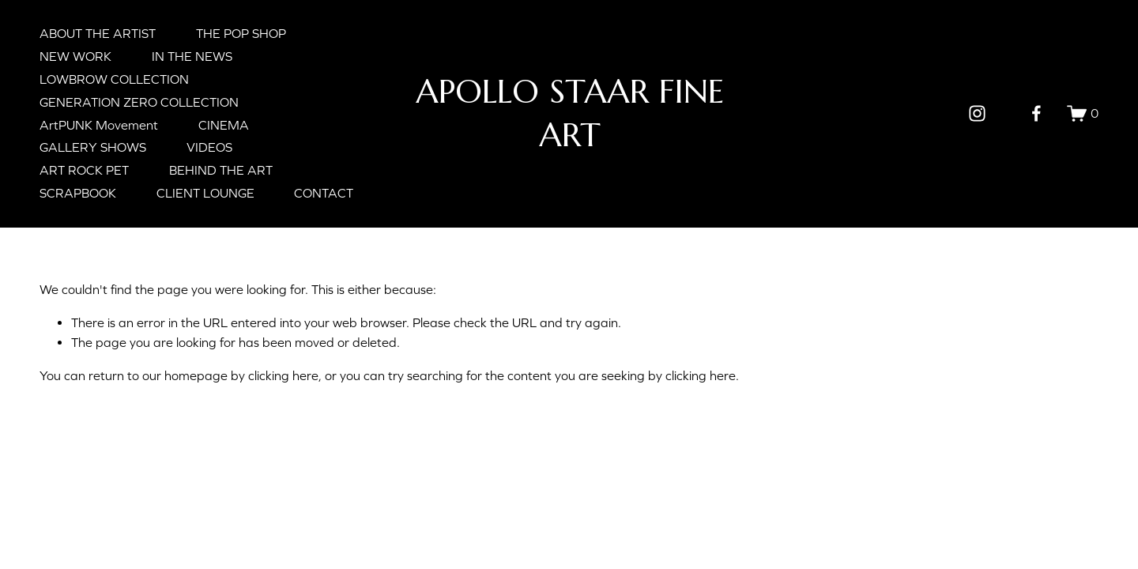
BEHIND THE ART (221, 170)
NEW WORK (75, 56)
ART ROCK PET (84, 170)
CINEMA (223, 125)
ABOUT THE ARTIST (98, 33)
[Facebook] (1036, 113)
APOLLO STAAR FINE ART (570, 112)
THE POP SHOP (241, 33)
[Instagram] (977, 113)
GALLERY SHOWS (93, 147)
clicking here (283, 375)
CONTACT (323, 193)
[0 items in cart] (1082, 113)
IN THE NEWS (192, 56)
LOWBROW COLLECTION (114, 79)
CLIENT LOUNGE (205, 193)
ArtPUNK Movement (99, 125)
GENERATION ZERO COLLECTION (139, 102)
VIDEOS (209, 147)
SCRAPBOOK (78, 193)
